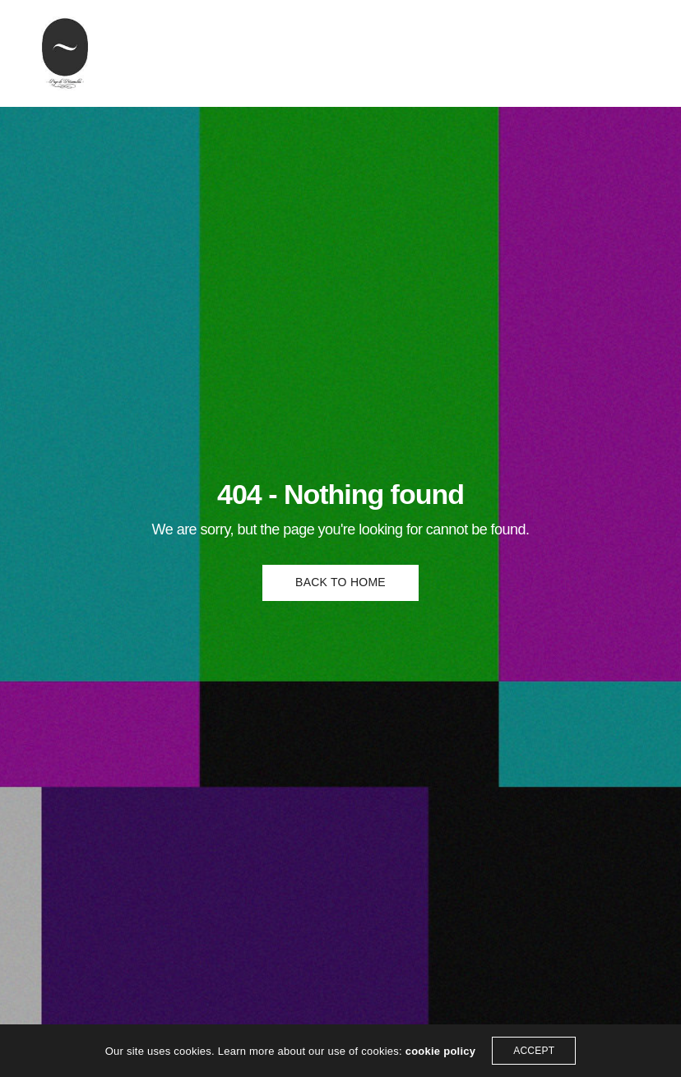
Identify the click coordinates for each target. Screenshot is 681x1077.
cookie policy (440, 1051)
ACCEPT (533, 1050)
